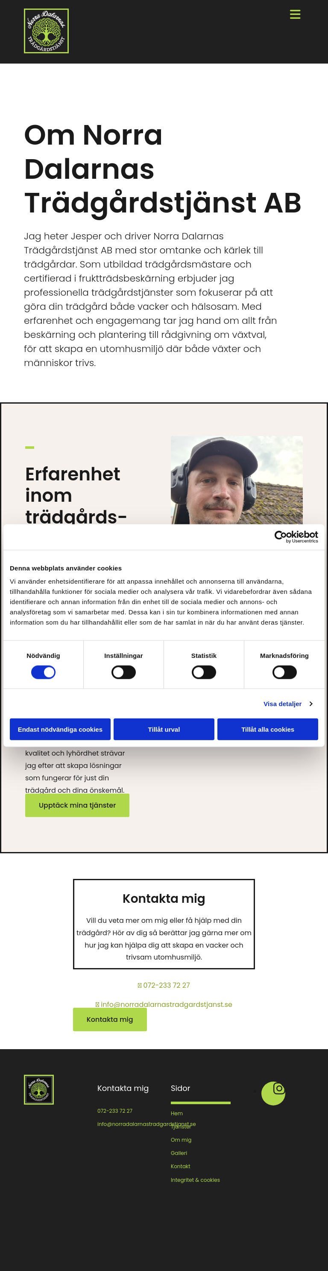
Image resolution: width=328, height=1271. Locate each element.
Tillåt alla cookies (267, 729)
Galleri (179, 1153)
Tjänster (181, 1126)
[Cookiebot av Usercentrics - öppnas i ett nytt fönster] (280, 536)
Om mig (181, 1139)
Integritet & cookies (195, 1180)
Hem (177, 1113)
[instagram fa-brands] (279, 1091)
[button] (77, 805)
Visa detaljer (283, 703)
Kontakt (180, 1166)
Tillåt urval (164, 729)
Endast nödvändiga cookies (60, 729)
